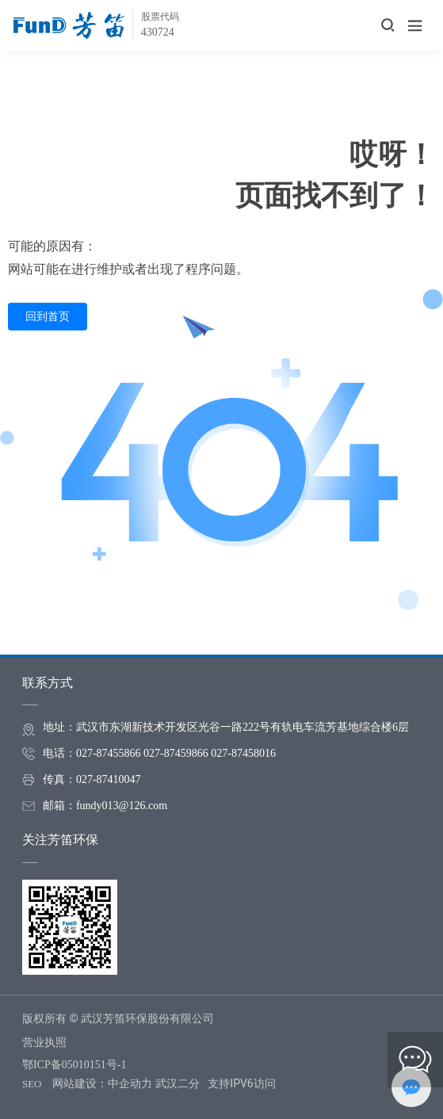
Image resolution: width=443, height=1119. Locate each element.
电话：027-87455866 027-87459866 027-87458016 (159, 753)
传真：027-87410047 (92, 779)
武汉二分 (177, 1083)
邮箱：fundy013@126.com (105, 806)
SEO (32, 1084)
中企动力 (130, 1083)
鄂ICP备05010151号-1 (74, 1065)
